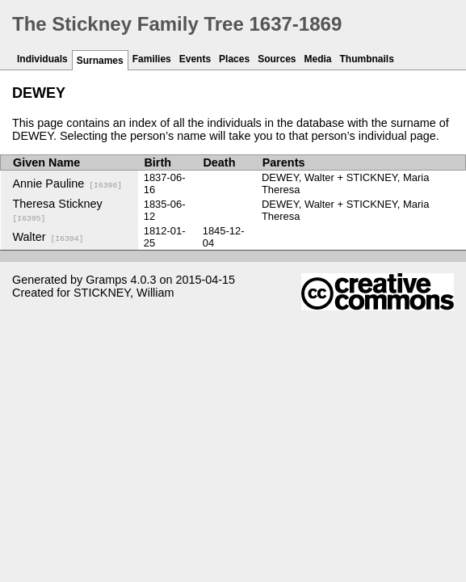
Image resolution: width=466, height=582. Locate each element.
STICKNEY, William (123, 292)
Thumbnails (367, 59)
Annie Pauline (68, 183)
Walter (48, 236)
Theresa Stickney (58, 210)
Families (151, 59)
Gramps (106, 279)
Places (234, 59)
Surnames (100, 60)
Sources (277, 59)
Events (195, 59)
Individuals (42, 59)
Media (318, 59)
